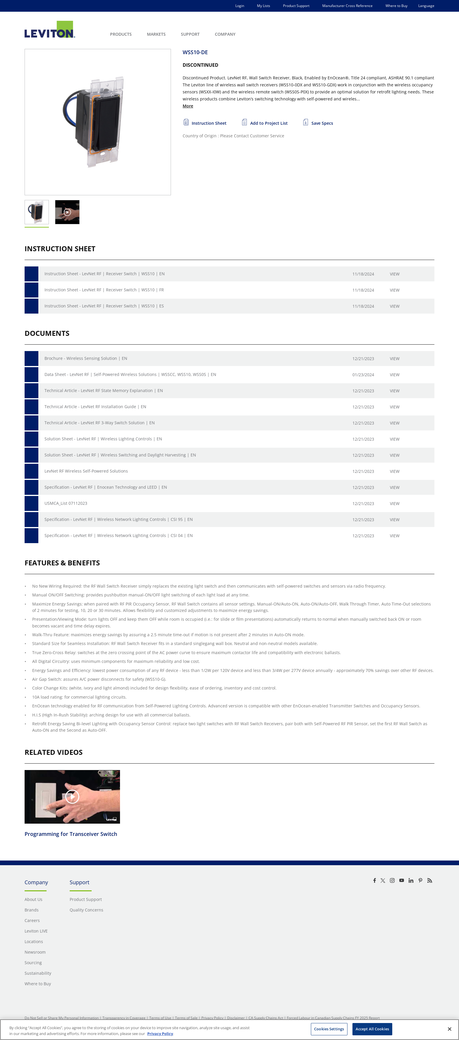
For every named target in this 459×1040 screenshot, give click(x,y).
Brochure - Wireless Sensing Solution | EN (85, 358)
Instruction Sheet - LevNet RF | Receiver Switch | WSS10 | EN (104, 273)
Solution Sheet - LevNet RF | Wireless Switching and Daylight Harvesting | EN (120, 455)
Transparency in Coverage (123, 1017)
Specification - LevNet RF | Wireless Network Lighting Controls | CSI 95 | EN (118, 519)
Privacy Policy (212, 1017)
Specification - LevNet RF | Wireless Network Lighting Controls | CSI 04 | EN (118, 535)
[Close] (449, 1028)
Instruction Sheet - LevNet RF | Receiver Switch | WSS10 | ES (104, 306)
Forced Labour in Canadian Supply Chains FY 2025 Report (333, 1017)
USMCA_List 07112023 (65, 503)
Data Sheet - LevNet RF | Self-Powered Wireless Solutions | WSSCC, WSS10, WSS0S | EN (130, 374)
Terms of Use (160, 1017)
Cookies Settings (329, 1029)
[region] (229, 1029)
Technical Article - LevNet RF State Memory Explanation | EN (103, 390)
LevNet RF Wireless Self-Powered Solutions (86, 471)
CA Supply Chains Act (266, 1017)
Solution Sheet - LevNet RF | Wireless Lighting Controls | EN (103, 439)
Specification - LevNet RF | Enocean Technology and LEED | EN (105, 487)
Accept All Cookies (372, 1029)
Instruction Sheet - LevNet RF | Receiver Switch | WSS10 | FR (104, 289)
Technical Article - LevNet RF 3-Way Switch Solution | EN (99, 422)
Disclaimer (236, 1017)
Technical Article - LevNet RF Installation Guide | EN (95, 406)
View (395, 274)
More (188, 106)
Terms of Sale (186, 1017)
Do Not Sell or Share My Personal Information (62, 1017)
